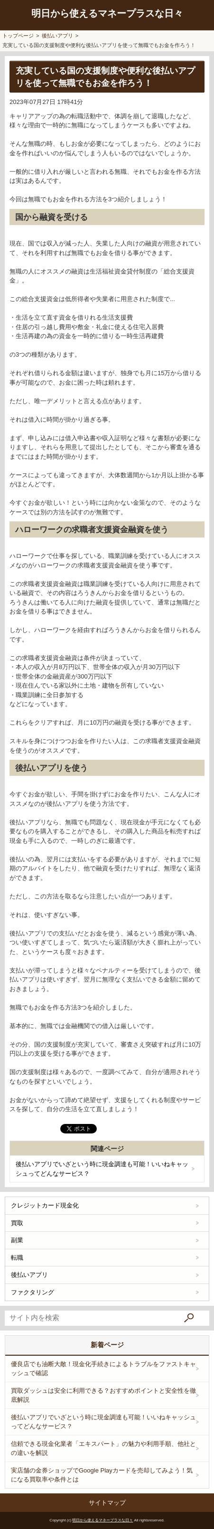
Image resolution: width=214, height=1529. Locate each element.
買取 (17, 1223)
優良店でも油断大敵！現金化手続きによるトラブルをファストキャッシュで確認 (103, 1368)
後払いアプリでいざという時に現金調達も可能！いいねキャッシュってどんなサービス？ (102, 1169)
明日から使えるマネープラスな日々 (107, 13)
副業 (17, 1240)
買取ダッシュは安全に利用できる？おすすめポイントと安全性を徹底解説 (103, 1395)
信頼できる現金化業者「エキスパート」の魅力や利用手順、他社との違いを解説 (103, 1448)
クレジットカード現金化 (45, 1205)
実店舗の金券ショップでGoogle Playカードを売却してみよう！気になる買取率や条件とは (102, 1475)
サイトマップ (107, 1502)
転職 (17, 1257)
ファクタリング (32, 1292)
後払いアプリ (29, 1274)
